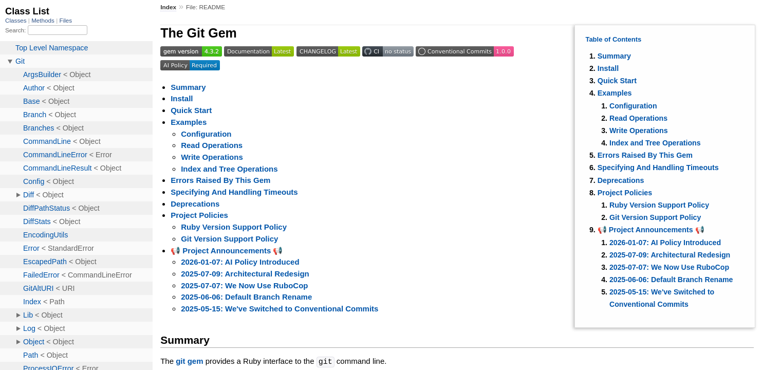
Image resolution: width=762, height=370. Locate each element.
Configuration (633, 106)
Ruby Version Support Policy (659, 205)
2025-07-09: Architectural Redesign (669, 255)
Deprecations (621, 180)
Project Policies (625, 193)
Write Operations (638, 130)
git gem (189, 361)
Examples (615, 93)
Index (168, 7)
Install (608, 68)
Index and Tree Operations (655, 143)
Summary (614, 56)
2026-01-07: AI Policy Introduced (665, 242)
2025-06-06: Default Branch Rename (671, 279)
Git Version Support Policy (655, 217)
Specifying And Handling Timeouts (658, 167)
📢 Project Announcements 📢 (651, 230)
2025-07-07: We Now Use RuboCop (669, 267)
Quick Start (617, 81)
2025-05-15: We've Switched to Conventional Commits (279, 308)
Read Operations (638, 118)
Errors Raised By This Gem (645, 155)
